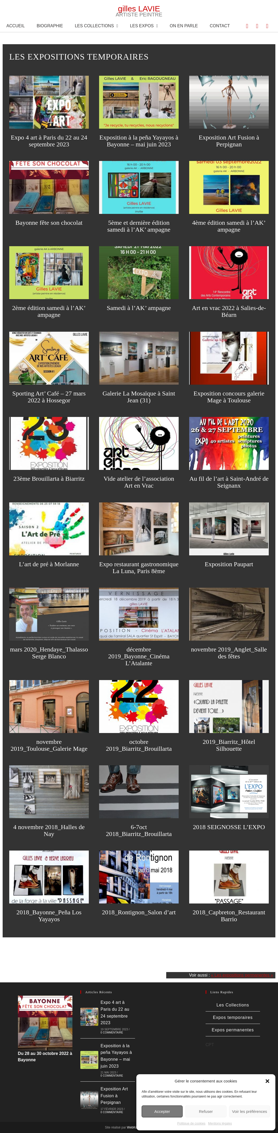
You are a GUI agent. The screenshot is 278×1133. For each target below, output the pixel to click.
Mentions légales (220, 1123)
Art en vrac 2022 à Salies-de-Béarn (229, 311)
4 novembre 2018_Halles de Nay (49, 830)
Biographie (50, 26)
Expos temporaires (233, 1017)
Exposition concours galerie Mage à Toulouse (228, 397)
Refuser (206, 1111)
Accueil (15, 26)
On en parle (184, 26)
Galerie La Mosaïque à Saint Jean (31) (139, 397)
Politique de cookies (191, 1123)
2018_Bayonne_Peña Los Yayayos (48, 916)
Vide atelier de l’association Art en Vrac (139, 482)
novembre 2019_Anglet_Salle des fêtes (229, 653)
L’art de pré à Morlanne (49, 564)
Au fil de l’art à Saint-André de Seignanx (228, 482)
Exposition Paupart (229, 564)
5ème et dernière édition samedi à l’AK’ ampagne (138, 226)
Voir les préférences (249, 1111)
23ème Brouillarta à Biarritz (49, 478)
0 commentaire (112, 1032)
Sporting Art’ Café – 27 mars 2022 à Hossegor (49, 397)
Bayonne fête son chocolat (48, 222)
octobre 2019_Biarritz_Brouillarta (139, 745)
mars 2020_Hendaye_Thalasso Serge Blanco (49, 653)
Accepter (162, 1111)
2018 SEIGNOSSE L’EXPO (229, 827)
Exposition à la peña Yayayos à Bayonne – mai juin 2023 (138, 141)
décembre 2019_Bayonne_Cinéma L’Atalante (138, 656)
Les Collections (96, 26)
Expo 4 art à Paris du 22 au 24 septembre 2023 (49, 141)
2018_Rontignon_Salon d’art (139, 912)
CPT (210, 1044)
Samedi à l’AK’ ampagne (139, 307)
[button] (267, 1081)
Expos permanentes (233, 1030)
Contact (220, 26)
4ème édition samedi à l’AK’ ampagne (229, 226)
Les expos (144, 26)
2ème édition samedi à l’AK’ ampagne (49, 311)
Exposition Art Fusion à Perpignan (229, 141)
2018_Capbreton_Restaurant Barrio (229, 916)
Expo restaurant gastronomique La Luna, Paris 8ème (138, 567)
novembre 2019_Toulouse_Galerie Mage (49, 745)
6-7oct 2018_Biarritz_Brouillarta (139, 830)
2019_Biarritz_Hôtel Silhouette (229, 745)
